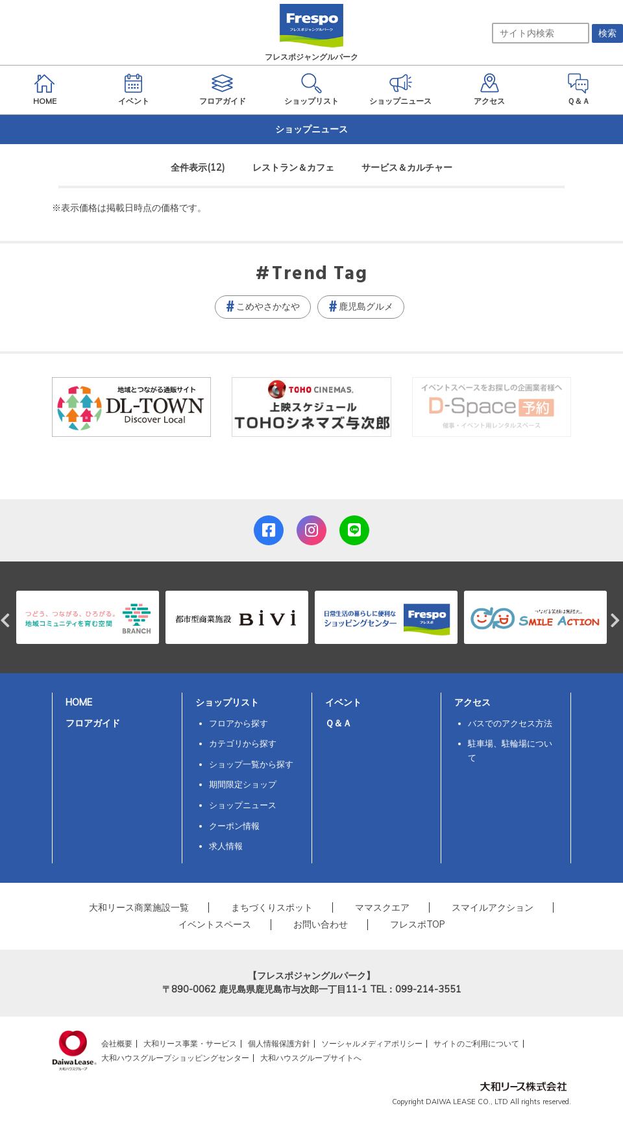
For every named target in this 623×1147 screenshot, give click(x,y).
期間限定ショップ (242, 784)
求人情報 (226, 846)
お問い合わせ (320, 924)
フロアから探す (238, 723)
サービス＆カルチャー (406, 167)
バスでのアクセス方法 (510, 723)
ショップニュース (242, 805)
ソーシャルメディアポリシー (371, 1043)
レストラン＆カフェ (293, 167)
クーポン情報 (234, 825)
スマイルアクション (492, 907)
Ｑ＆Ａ (338, 723)
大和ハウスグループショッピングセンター (175, 1058)
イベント (343, 702)
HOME (79, 702)
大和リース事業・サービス (190, 1043)
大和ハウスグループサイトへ (310, 1058)
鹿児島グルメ (366, 306)
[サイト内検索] (540, 33)
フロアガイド (93, 723)
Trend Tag (319, 275)
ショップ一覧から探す (251, 764)
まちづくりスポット (272, 907)
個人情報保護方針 (279, 1043)
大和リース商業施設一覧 (139, 907)
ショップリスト (227, 702)
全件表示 (198, 167)
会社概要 (116, 1043)
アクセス (472, 702)
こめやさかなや (268, 306)
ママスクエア (382, 907)
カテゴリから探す (242, 743)
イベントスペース (214, 924)
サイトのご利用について (476, 1043)
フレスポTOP (417, 924)
